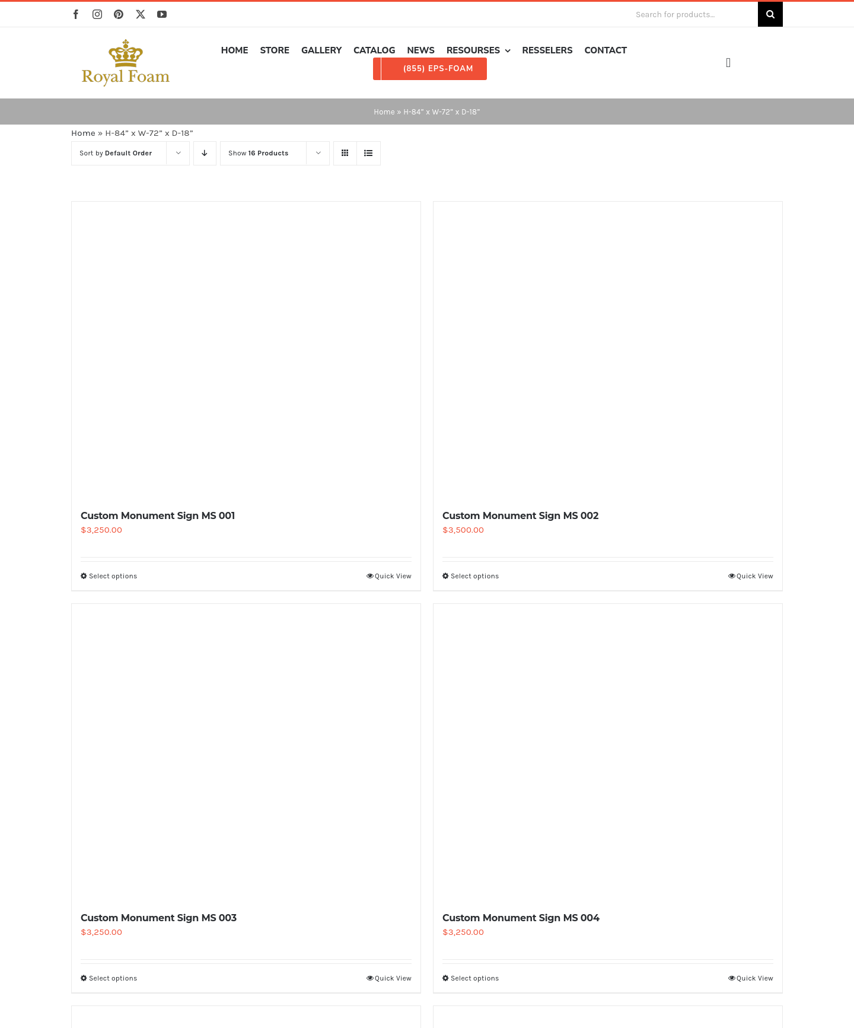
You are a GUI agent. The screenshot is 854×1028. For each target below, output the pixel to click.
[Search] (770, 14)
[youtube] (162, 14)
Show (258, 153)
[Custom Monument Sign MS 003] (246, 752)
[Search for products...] (692, 14)
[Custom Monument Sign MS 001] (246, 350)
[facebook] (76, 14)
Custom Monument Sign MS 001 (158, 515)
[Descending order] (204, 153)
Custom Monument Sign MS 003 (159, 918)
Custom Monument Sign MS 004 (521, 918)
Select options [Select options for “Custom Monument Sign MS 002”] (475, 576)
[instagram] (97, 14)
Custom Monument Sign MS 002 (520, 515)
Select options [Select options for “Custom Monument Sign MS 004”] (475, 978)
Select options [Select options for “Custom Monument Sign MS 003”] (113, 978)
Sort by (115, 153)
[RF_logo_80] (126, 43)
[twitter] (140, 14)
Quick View (393, 576)
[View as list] (368, 153)
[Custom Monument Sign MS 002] (608, 350)
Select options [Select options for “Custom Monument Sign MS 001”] (113, 576)
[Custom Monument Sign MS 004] (608, 752)
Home (384, 111)
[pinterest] (118, 14)
